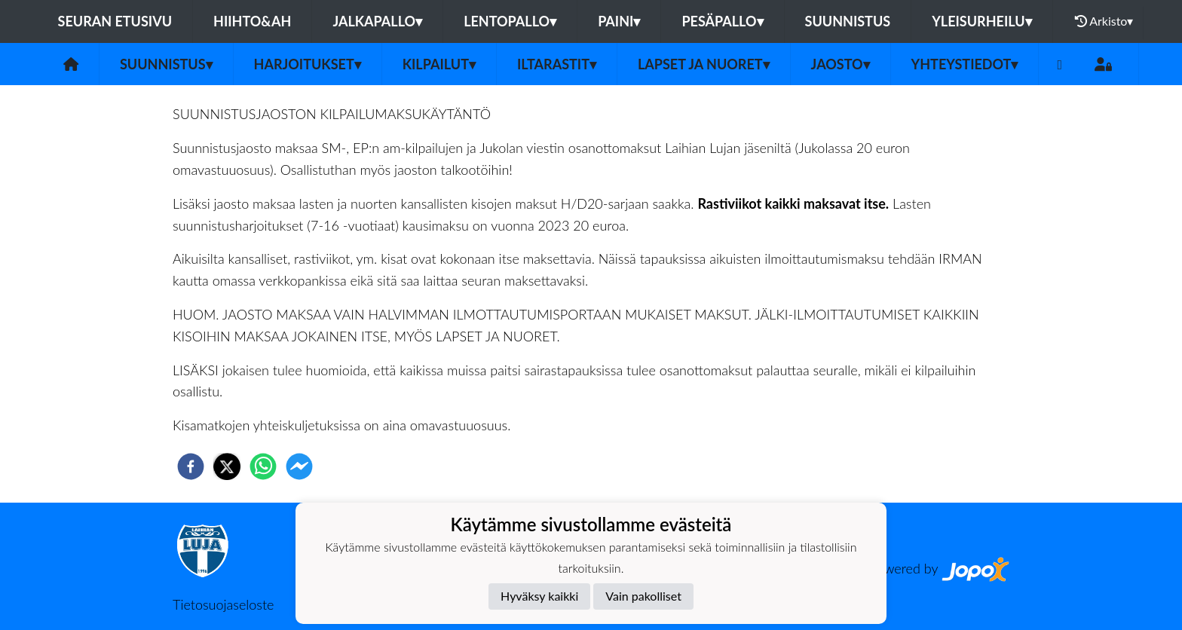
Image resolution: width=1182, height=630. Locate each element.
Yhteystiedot (964, 64)
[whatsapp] (263, 466)
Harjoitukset (307, 64)
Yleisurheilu (981, 21)
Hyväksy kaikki (539, 596)
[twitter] (226, 466)
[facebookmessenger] (299, 466)
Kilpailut (439, 64)
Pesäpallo (722, 21)
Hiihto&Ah (252, 21)
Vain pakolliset (643, 596)
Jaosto (840, 64)
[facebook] (190, 466)
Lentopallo (510, 21)
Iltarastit (556, 64)
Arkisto (1104, 21)
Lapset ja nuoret (704, 64)
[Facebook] (1059, 64)
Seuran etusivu (115, 21)
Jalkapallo (377, 21)
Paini (619, 21)
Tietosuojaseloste (223, 604)
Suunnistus (848, 21)
